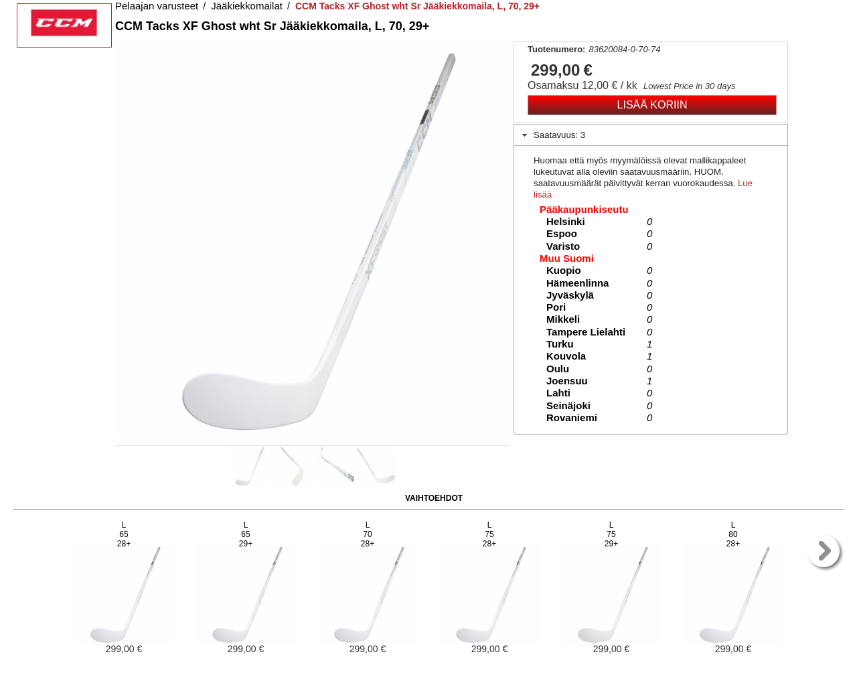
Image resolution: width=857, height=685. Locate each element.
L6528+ (124, 534)
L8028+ (733, 534)
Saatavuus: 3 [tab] (552, 135)
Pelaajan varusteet (156, 5)
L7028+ (367, 534)
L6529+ (245, 534)
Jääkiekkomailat (247, 5)
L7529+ (611, 534)
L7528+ (489, 534)
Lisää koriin (652, 104)
